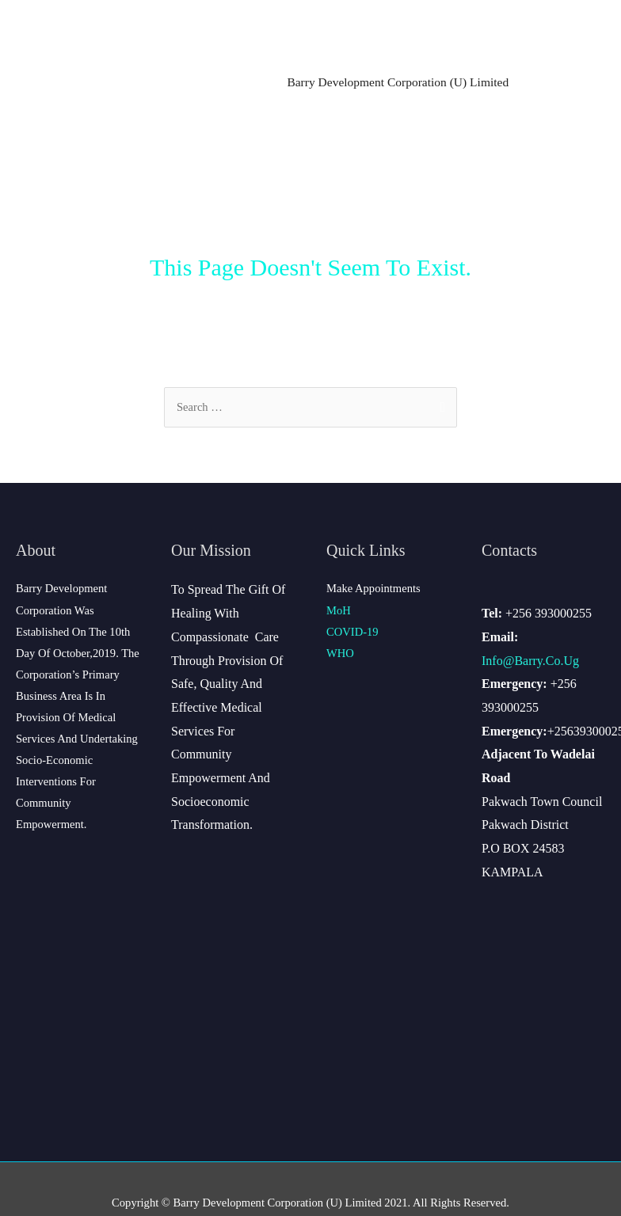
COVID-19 (352, 631)
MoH (338, 610)
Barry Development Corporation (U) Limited (398, 82)
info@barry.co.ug (530, 660)
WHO (340, 653)
